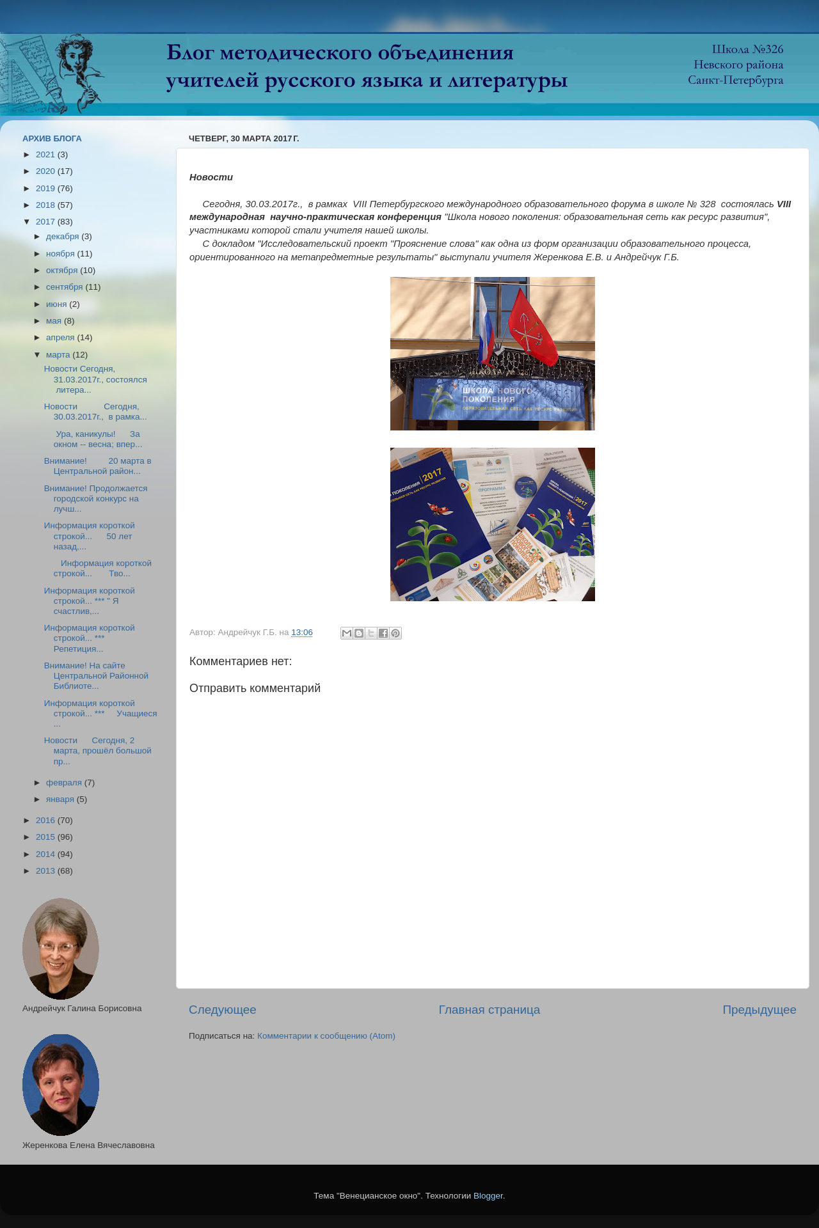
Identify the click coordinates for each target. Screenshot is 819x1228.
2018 (47, 205)
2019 (47, 188)
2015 (47, 837)
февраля (65, 782)
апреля (61, 337)
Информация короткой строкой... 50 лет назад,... (89, 536)
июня (57, 304)
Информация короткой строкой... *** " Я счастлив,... (89, 601)
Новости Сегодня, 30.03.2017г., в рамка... (95, 411)
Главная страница (490, 1009)
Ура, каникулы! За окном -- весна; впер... (93, 439)
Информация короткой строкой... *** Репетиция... (89, 638)
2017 (47, 221)
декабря (63, 236)
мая (55, 321)
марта (59, 354)
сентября (65, 287)
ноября (61, 253)
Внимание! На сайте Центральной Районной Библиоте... (96, 676)
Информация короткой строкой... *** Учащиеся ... (100, 713)
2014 (47, 854)
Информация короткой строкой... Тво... (98, 568)
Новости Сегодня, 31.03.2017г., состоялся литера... (95, 379)
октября (63, 270)
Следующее (223, 1009)
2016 (47, 820)
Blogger (488, 1195)
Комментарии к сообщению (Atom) (326, 1036)
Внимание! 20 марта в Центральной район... (98, 466)
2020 (47, 171)
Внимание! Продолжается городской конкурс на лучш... (96, 499)
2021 (47, 154)
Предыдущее (759, 1009)
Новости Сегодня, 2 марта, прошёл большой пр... (98, 751)
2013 (47, 871)
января (61, 799)
